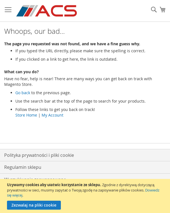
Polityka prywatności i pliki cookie (39, 155)
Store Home (26, 115)
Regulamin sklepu (22, 167)
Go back (22, 92)
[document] (85, 196)
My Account (52, 115)
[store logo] (47, 11)
